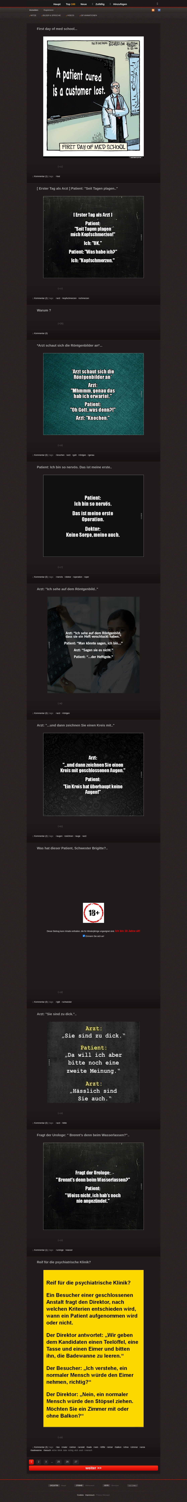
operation (78, 577)
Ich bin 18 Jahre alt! (127, 931)
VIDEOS (70, 15)
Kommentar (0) (40, 333)
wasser (69, 1250)
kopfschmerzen (69, 298)
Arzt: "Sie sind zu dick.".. (57, 1014)
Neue (84, 4)
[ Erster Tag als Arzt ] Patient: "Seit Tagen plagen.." (77, 188)
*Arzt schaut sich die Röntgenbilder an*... (69, 345)
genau (91, 455)
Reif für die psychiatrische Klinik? (64, 1262)
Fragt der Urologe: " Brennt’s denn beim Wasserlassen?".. (83, 1135)
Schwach (49, 167)
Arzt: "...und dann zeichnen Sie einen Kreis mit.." (75, 725)
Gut (36, 167)
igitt (58, 1002)
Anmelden (33, 10)
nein (96, 1447)
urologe (60, 1250)
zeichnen (69, 836)
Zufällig (98, 4)
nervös (60, 577)
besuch (47, 1450)
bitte (65, 1123)
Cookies (80, 1495)
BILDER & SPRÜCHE (51, 15)
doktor (68, 577)
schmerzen (84, 298)
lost (58, 176)
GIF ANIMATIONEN (88, 15)
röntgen (82, 455)
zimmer (134, 1447)
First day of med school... (57, 29)
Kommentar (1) (40, 176)
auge (78, 836)
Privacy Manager (103, 1495)
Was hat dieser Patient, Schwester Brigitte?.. (72, 848)
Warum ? (44, 310)
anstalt (81, 1447)
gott (75, 455)
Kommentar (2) (40, 298)
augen (59, 836)
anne (143, 1447)
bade (89, 1447)
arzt (58, 298)
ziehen (73, 1447)
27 (76, 1461)
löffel (103, 1447)
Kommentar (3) (40, 1447)
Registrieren (48, 10)
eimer (110, 1447)
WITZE (32, 15)
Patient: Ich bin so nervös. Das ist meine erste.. (74, 467)
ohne (126, 1447)
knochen (60, 455)
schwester (67, 1002)
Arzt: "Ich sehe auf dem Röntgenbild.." (67, 589)
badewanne (36, 1450)
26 (67, 1461)
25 (58, 1461)
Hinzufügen (118, 4)
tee (58, 1447)
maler (64, 1447)
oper (87, 577)
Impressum (89, 1495)
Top (70, 4)
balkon (118, 1447)
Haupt (57, 4)
